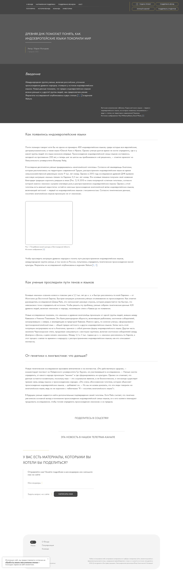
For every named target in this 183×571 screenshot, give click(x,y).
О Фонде (45, 542)
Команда (45, 549)
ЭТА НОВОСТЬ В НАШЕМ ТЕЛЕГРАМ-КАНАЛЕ (88, 437)
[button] (65, 494)
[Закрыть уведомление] (48, 559)
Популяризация (48, 545)
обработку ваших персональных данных (21, 562)
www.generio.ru (149, 561)
